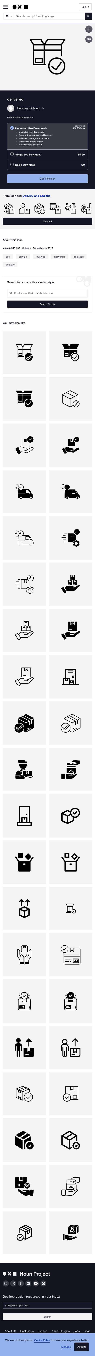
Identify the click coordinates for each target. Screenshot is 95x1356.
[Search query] (47, 293)
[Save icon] (88, 29)
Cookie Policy (42, 1340)
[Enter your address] (47, 1305)
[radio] (47, 136)
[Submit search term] (88, 16)
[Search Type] (8, 16)
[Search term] (49, 16)
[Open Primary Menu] (5, 7)
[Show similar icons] (88, 39)
